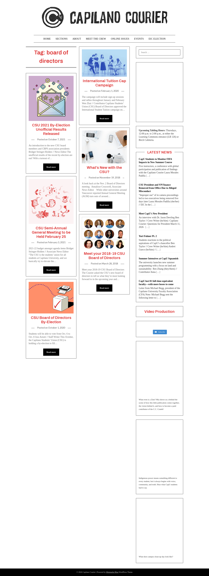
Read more (51, 167)
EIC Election (157, 38)
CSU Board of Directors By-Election (51, 320)
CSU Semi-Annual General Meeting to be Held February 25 (51, 232)
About (77, 38)
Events (139, 38)
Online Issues (120, 38)
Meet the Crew (96, 38)
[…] (148, 175)
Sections (62, 38)
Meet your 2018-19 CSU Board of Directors (104, 255)
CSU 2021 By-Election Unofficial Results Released (51, 129)
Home (47, 38)
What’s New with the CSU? (104, 169)
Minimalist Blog (112, 572)
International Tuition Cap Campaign (104, 83)
